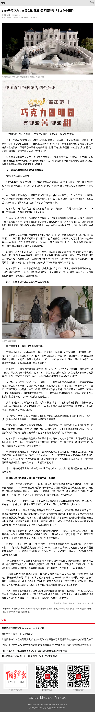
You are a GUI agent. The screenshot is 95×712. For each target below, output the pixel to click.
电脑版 (35, 698)
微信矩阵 (62, 698)
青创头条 (47, 698)
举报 (65, 705)
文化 (3, 3)
